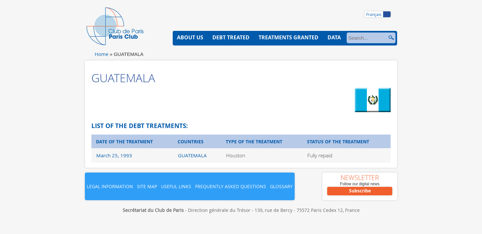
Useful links (176, 186)
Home (101, 54)
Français (374, 14)
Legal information (110, 186)
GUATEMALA (192, 155)
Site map (147, 186)
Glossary (281, 186)
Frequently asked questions (230, 186)
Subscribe (360, 191)
